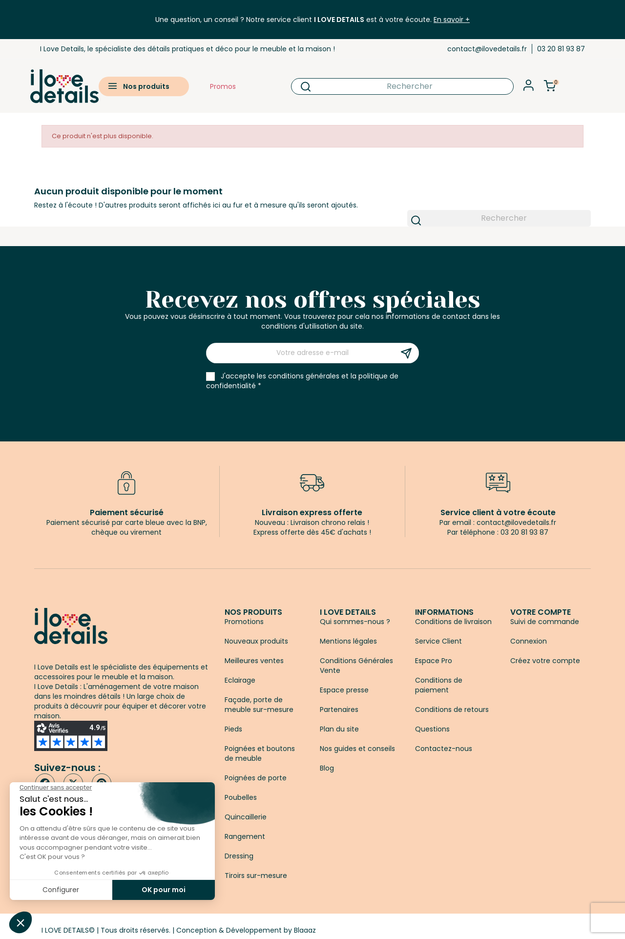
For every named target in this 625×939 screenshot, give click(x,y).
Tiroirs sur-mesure (256, 875)
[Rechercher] (402, 86)
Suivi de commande (544, 621)
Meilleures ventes (254, 661)
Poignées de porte (256, 778)
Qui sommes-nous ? (355, 621)
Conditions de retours (452, 709)
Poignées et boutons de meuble (260, 753)
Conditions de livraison (453, 621)
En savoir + (452, 19)
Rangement (245, 836)
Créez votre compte (545, 661)
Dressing (239, 856)
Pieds (233, 729)
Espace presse (344, 690)
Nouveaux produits (256, 641)
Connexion (528, 641)
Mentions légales (348, 641)
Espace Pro (433, 661)
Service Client (438, 641)
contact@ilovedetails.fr (487, 49)
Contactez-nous (443, 748)
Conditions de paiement (438, 685)
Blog (327, 768)
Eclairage (240, 680)
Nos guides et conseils (357, 748)
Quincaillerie (246, 817)
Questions (432, 729)
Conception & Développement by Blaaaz (246, 930)
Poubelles (241, 797)
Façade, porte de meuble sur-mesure (259, 704)
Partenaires (339, 709)
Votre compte (540, 612)
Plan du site (339, 729)
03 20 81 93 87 (561, 49)
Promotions (244, 621)
